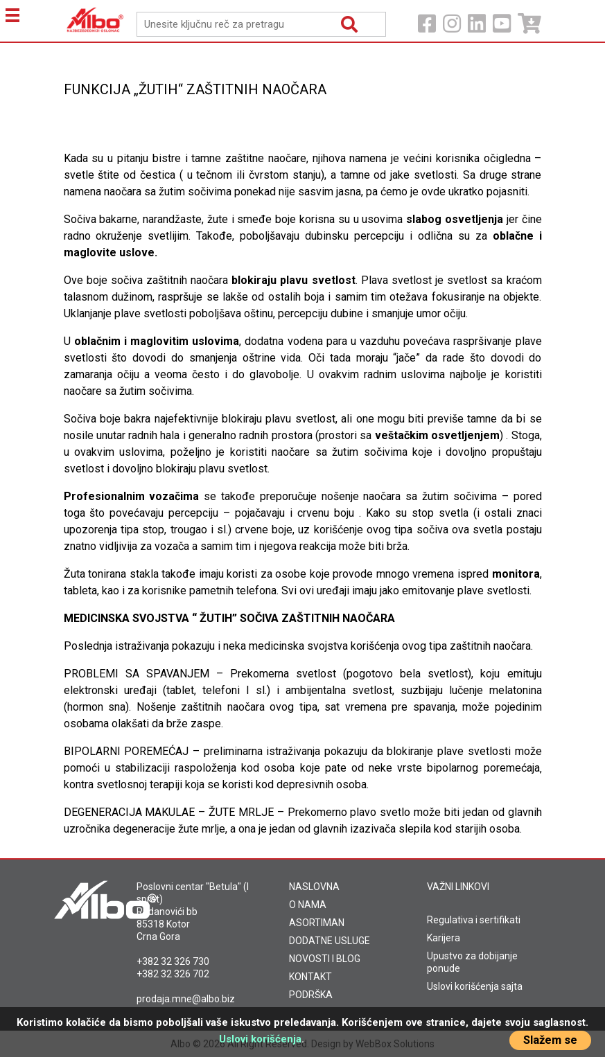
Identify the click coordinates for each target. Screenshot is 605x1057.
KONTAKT (310, 976)
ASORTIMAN (316, 922)
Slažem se (550, 1040)
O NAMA (307, 904)
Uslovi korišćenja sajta (475, 986)
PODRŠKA (311, 994)
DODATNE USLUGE (329, 940)
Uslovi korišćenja (260, 1039)
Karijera (443, 937)
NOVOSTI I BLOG (324, 958)
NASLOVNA (314, 886)
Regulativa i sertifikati (473, 919)
